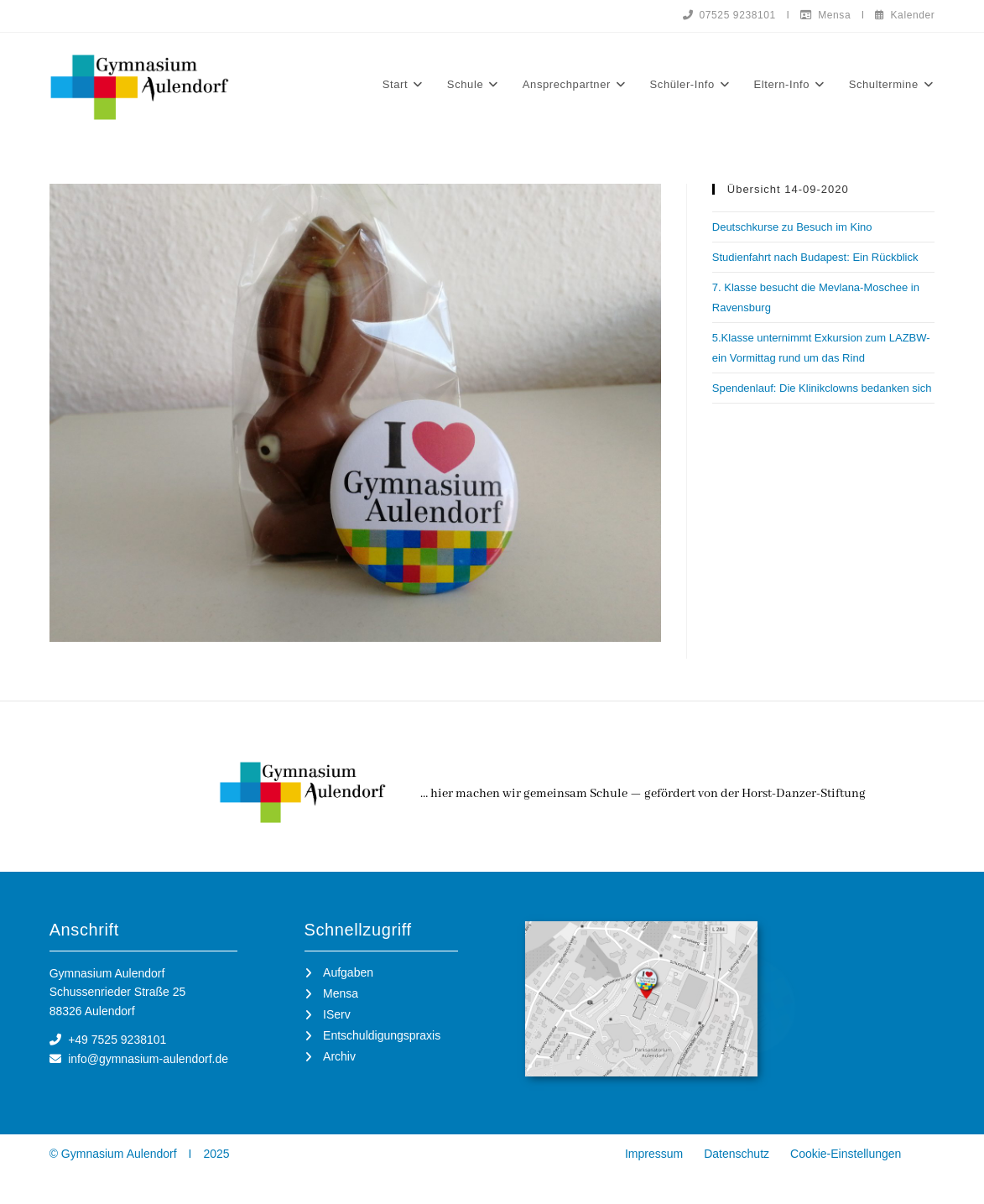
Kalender (905, 15)
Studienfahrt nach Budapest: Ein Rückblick (815, 257)
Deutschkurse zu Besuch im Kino (792, 227)
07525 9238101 (729, 15)
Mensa (825, 15)
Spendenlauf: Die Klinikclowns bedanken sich (822, 388)
